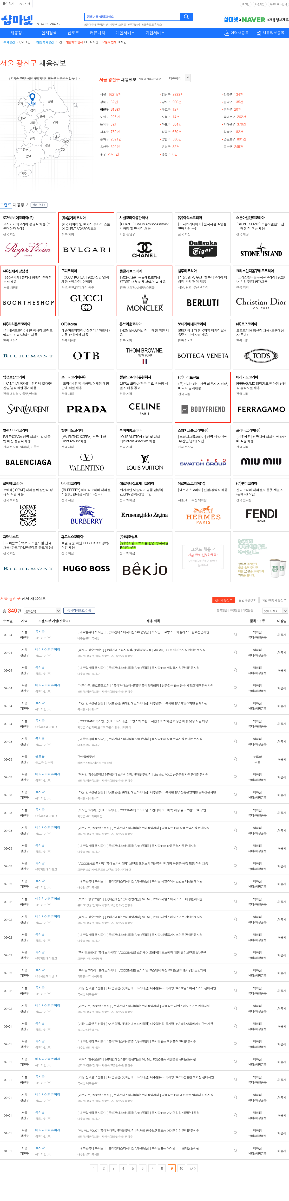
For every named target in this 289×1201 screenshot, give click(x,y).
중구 (109, 154)
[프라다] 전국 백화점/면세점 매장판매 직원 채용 (85, 385)
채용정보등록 (273, 32)
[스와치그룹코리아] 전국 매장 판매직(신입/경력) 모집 (202, 438)
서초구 (110, 131)
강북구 (109, 102)
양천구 (172, 139)
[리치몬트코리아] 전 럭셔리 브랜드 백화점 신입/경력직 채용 (28, 332)
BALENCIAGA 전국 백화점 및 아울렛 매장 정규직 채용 (27, 438)
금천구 (232, 109)
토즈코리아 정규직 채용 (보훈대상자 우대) (260, 332)
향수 (117, 727)
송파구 (111, 139)
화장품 (81, 727)
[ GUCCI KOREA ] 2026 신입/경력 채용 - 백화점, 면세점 (85, 279)
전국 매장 (242, 234)
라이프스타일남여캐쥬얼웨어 (94, 763)
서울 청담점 (11, 287)
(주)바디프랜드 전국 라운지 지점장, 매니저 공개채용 (203, 385)
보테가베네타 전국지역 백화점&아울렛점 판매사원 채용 (202, 332)
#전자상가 (134, 24)
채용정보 (18, 33)
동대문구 (234, 116)
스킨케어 (91, 727)
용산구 (110, 146)
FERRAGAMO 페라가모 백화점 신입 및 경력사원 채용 (261, 385)
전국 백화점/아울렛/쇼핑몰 (137, 287)
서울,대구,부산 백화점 (192, 500)
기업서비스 (155, 33)
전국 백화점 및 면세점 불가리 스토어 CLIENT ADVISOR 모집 (86, 226)
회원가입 (259, 4)
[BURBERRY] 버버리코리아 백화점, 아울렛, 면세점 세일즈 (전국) (86, 491)
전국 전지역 (185, 447)
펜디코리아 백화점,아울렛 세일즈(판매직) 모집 (259, 491)
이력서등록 (239, 32)
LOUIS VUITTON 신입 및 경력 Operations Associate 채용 (140, 438)
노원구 (110, 116)
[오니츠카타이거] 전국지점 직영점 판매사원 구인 (202, 226)
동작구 (108, 124)
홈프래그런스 (105, 727)
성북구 (233, 131)
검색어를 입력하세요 (100, 16)
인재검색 (49, 33)
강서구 (172, 102)
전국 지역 (242, 287)
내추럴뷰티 (84, 638)
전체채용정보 (223, 600)
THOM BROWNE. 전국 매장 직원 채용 (144, 332)
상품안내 (39, 205)
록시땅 (95, 638)
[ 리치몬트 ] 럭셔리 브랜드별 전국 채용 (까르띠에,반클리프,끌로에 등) (28, 545)
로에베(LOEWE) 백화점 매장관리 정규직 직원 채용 (28, 491)
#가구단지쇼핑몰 (116, 24)
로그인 (245, 4)
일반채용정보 (247, 600)
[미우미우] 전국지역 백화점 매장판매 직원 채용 (261, 438)
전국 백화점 (10, 340)
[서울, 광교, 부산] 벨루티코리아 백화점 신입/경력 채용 (202, 279)
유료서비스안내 (278, 4)
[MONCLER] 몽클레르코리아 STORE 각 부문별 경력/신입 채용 (143, 279)
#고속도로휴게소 (152, 24)
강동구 (233, 94)
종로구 (233, 146)
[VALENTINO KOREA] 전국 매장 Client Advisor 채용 (83, 438)
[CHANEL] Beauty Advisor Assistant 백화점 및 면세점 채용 (144, 226)
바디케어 (125, 727)
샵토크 (73, 33)
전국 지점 (9, 234)
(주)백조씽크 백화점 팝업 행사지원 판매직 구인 (144, 545)
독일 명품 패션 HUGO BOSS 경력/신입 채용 (85, 545)
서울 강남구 (127, 234)
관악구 (233, 102)
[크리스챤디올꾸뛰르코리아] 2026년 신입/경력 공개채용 (260, 279)
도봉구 (171, 116)
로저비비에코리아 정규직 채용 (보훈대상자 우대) (27, 226)
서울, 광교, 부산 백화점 (193, 287)
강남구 (173, 94)
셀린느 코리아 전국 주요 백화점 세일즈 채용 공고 (144, 385)
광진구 (110, 109)
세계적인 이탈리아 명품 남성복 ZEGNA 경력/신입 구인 (141, 491)
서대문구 (234, 124)
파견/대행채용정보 (274, 600)
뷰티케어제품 (94, 816)
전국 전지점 (185, 340)
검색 (187, 17)
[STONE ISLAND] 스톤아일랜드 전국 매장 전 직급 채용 (260, 226)
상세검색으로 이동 (79, 610)
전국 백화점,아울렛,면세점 (20, 393)
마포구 (172, 124)
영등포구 (234, 139)
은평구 (171, 146)
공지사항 (24, 3)
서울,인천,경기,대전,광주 (77, 287)
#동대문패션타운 (94, 24)
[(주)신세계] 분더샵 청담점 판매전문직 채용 (27, 279)
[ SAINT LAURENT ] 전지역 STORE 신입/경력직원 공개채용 (27, 385)
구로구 (171, 109)
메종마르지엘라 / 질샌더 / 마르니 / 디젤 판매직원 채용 (85, 332)
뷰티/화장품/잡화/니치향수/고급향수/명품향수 (104, 656)
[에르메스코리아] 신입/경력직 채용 (203, 489)
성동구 (172, 131)
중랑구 (170, 154)
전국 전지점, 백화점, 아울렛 (21, 447)
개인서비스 (125, 33)
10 (181, 1168)
